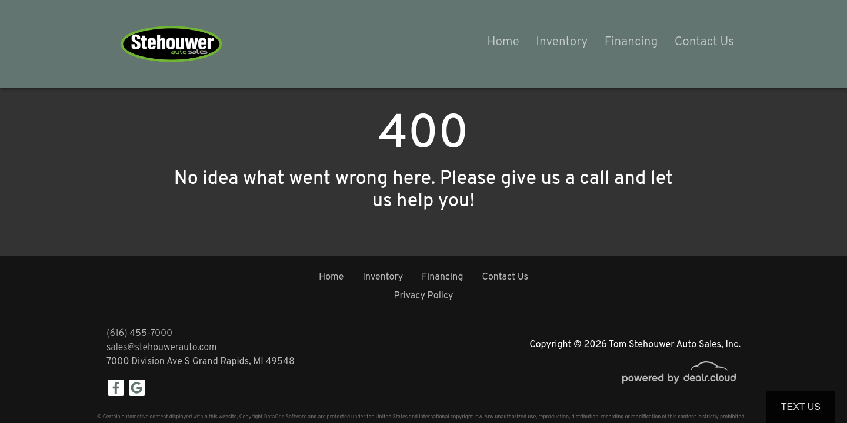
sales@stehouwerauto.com (161, 348)
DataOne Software (285, 417)
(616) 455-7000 (139, 334)
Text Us (801, 407)
